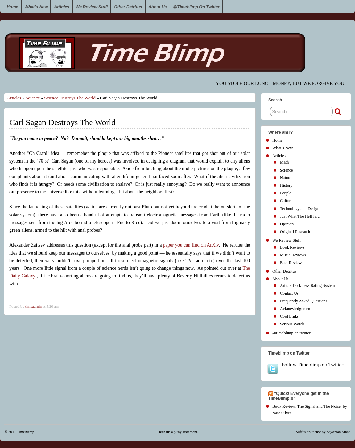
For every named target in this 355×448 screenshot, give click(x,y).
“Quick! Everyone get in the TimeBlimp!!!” (298, 396)
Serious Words (292, 324)
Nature (285, 177)
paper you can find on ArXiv (191, 245)
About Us (157, 7)
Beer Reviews (291, 262)
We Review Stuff (92, 7)
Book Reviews (292, 247)
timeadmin (33, 306)
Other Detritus (128, 7)
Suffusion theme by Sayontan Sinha (323, 432)
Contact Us (289, 293)
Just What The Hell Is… (300, 216)
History (286, 185)
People (285, 193)
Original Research (295, 231)
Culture (286, 200)
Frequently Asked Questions (303, 301)
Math (284, 162)
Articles (61, 7)
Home (12, 7)
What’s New (36, 7)
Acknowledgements (296, 308)
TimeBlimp (25, 432)
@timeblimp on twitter (196, 7)
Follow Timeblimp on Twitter (305, 368)
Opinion (287, 224)
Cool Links (289, 316)
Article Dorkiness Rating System (307, 285)
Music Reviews (293, 254)
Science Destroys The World (70, 97)
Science (33, 97)
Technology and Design (300, 208)
